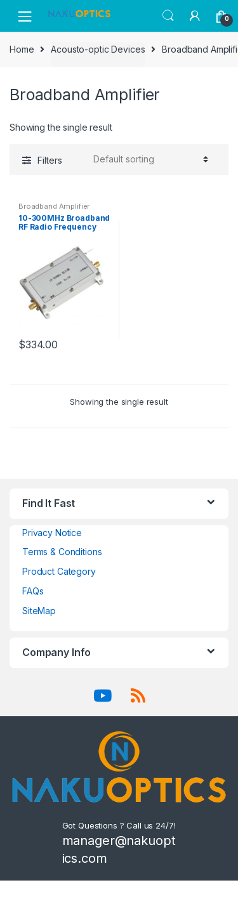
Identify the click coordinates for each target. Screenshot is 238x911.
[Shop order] (149, 159)
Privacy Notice (52, 532)
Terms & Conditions (62, 551)
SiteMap (39, 610)
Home (22, 49)
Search (168, 16)
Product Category (59, 571)
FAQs (32, 591)
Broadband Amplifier (53, 206)
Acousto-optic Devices (98, 49)
